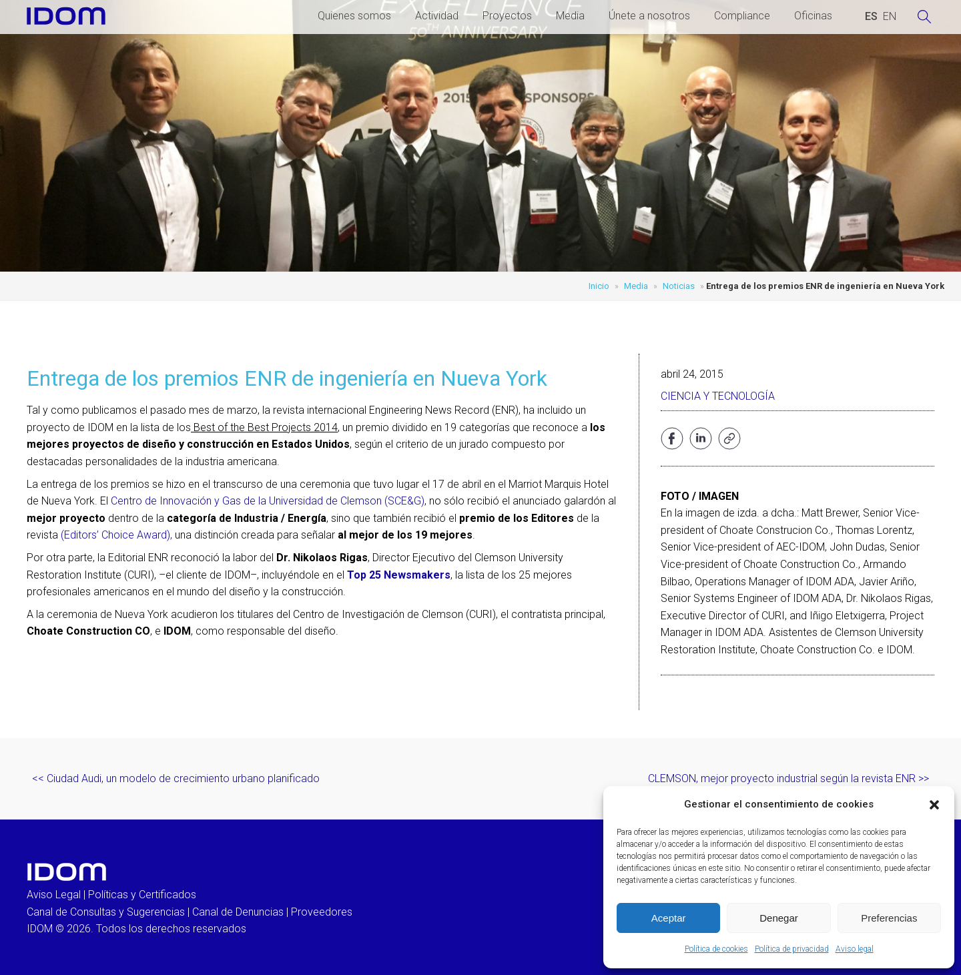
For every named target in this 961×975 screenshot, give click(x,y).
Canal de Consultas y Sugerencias (106, 912)
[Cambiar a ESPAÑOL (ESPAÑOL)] (871, 16)
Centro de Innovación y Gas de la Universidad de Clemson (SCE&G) (267, 501)
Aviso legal (855, 949)
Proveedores (321, 912)
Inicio (599, 286)
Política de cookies (716, 949)
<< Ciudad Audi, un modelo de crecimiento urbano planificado (176, 778)
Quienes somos (354, 15)
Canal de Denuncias (238, 912)
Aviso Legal (54, 894)
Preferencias (889, 918)
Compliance (742, 15)
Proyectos (507, 15)
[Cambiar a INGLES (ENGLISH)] (889, 16)
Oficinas (813, 15)
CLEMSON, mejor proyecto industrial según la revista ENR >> (788, 778)
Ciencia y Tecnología (718, 396)
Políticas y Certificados (142, 894)
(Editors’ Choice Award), (116, 535)
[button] (934, 804)
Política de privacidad (792, 949)
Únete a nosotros (649, 15)
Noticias (679, 286)
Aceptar (668, 918)
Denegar (778, 918)
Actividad (436, 15)
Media (570, 15)
